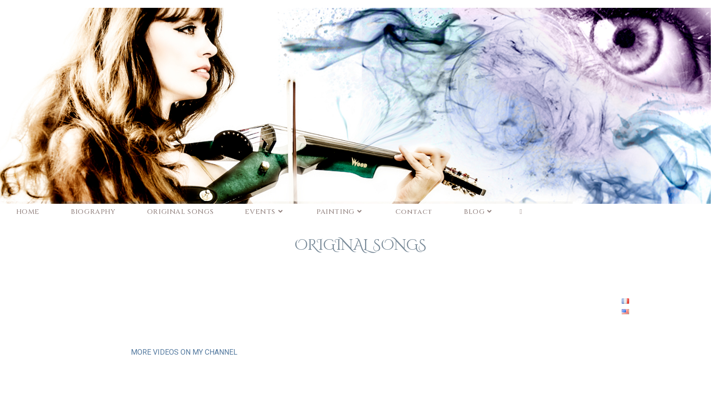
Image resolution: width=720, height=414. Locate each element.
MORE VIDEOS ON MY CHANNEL (184, 352)
